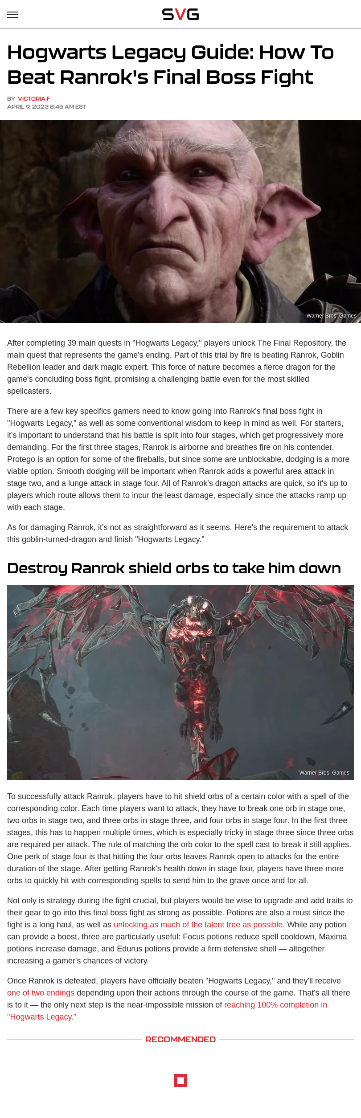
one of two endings (40, 992)
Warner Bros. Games (324, 772)
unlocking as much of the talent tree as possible (198, 924)
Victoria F (34, 98)
